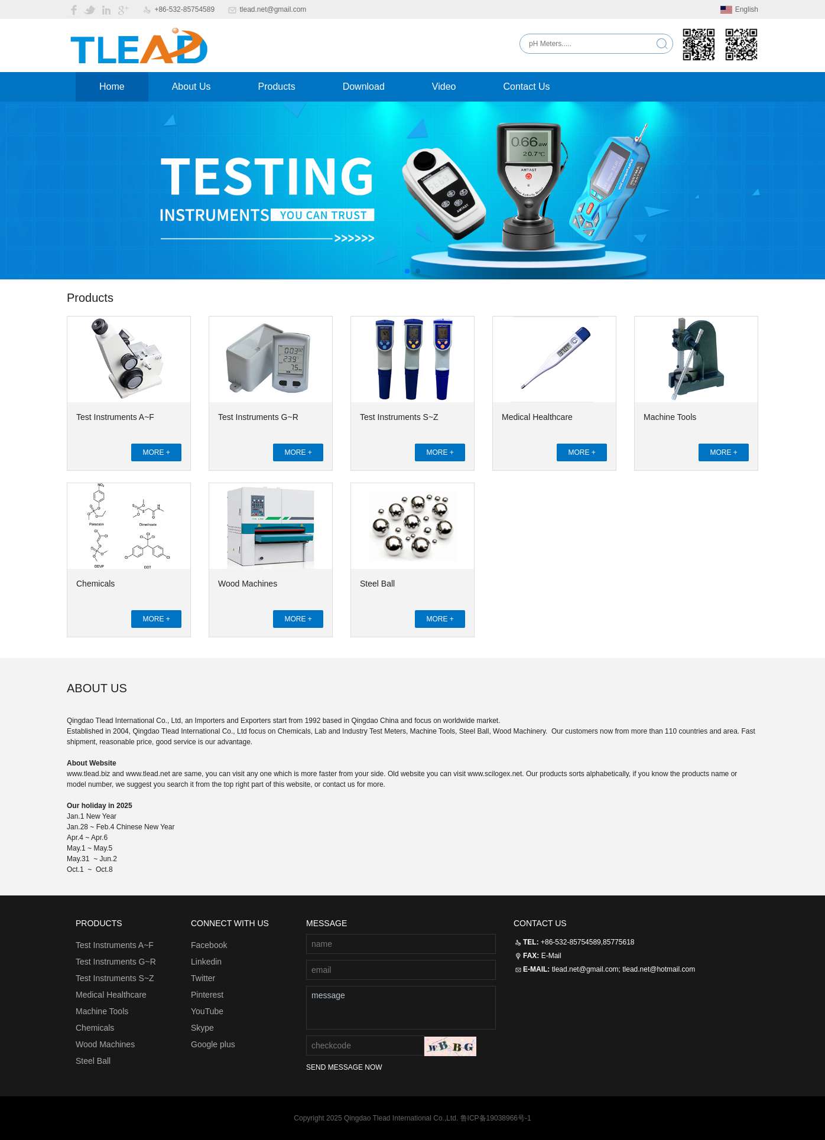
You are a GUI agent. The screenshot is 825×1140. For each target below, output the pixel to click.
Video (444, 87)
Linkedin (206, 961)
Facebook (209, 945)
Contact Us (526, 87)
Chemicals (95, 583)
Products (276, 87)
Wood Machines (247, 583)
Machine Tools (670, 417)
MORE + (156, 452)
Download (364, 87)
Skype (202, 1027)
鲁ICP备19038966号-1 (495, 1118)
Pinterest (207, 994)
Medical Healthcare (537, 417)
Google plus (213, 1044)
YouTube (207, 1011)
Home (112, 87)
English (739, 9)
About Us (191, 87)
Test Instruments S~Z (399, 417)
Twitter (203, 978)
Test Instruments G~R (258, 417)
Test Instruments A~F (115, 417)
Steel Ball (377, 583)
